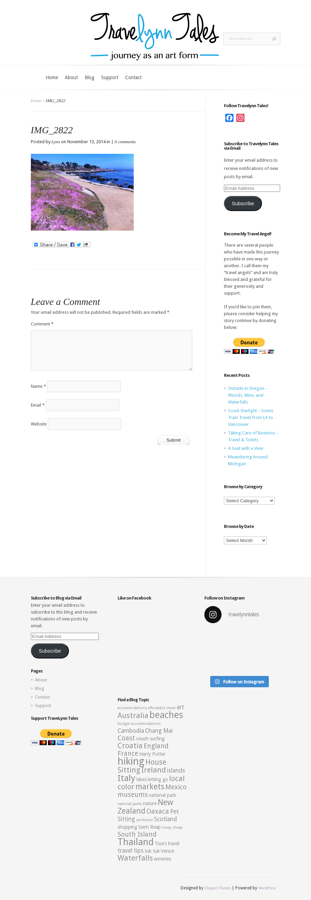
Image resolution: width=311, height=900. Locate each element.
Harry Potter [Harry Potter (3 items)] (152, 754)
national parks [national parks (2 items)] (130, 804)
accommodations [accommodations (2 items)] (132, 708)
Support (109, 77)
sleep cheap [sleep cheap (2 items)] (172, 827)
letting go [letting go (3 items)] (158, 779)
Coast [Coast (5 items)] (126, 738)
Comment (42, 323)
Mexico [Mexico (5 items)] (176, 787)
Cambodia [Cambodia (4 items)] (131, 730)
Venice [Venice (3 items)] (167, 851)
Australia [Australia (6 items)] (133, 715)
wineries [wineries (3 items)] (162, 859)
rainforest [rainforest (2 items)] (144, 820)
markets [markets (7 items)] (149, 786)
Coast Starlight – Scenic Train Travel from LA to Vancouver (251, 417)
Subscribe (243, 203)
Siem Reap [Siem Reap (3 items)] (149, 827)
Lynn (55, 141)
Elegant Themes (217, 888)
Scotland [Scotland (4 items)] (165, 819)
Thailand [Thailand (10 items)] (136, 842)
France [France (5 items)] (128, 753)
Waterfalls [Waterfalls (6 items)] (135, 858)
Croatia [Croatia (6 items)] (130, 745)
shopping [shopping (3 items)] (127, 827)
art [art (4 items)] (180, 707)
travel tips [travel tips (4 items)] (131, 850)
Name (38, 386)
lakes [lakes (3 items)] (141, 779)
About (71, 77)
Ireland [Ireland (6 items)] (153, 770)
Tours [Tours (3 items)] (161, 843)
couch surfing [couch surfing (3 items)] (150, 738)
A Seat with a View (245, 448)
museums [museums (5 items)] (133, 795)
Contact (133, 77)
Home (52, 77)
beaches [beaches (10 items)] (166, 715)
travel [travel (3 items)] (173, 843)
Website (39, 424)
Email (38, 405)
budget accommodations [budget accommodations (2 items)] (139, 724)
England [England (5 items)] (156, 746)
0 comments (125, 141)
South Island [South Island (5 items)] (137, 834)
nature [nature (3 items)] (150, 803)
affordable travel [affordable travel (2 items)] (162, 708)
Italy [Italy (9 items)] (126, 778)
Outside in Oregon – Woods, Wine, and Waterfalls (248, 395)
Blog (89, 77)
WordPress (267, 888)
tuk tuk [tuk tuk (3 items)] (152, 851)
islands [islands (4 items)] (176, 770)
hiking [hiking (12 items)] (131, 761)
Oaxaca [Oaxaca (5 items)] (157, 811)
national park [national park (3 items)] (162, 795)
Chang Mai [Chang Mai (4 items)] (159, 730)
